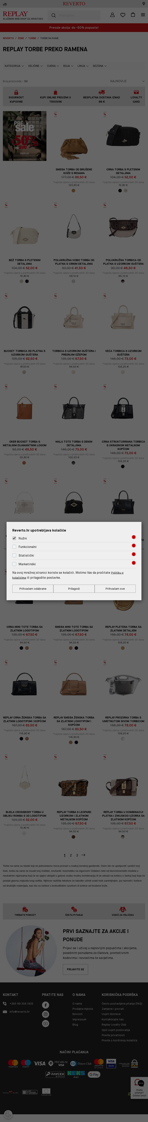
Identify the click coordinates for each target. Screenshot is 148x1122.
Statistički (26, 555)
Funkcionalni (27, 546)
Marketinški (27, 564)
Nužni (22, 538)
